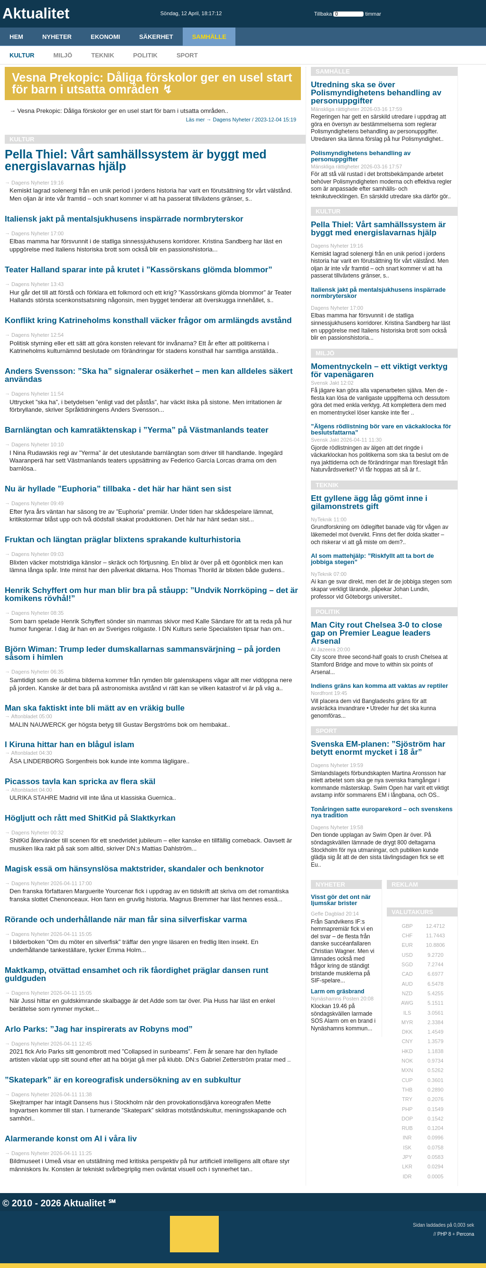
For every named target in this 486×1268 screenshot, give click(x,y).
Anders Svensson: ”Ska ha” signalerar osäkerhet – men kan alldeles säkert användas (149, 375)
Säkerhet (156, 36)
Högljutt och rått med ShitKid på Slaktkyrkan (90, 818)
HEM (16, 36)
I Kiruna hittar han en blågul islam (69, 744)
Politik (145, 55)
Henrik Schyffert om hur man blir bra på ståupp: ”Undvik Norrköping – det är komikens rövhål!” (151, 594)
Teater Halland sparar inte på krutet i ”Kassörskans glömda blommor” (138, 269)
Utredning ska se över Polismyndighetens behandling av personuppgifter (376, 92)
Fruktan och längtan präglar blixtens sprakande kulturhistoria (123, 539)
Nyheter (57, 36)
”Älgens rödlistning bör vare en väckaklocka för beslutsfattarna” (381, 429)
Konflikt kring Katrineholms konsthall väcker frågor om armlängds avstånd (148, 320)
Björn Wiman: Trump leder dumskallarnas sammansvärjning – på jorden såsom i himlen (142, 653)
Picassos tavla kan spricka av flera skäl (80, 781)
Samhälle (209, 36)
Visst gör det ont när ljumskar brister (341, 900)
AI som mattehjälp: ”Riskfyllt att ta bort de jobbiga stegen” (372, 558)
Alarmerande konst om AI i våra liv (71, 1138)
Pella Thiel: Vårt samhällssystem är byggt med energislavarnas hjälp (136, 160)
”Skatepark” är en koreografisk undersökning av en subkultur (123, 1079)
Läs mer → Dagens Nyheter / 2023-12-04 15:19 (241, 119)
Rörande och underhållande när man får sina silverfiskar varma (126, 919)
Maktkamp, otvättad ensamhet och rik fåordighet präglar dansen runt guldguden (136, 974)
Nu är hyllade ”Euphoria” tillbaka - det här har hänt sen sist (118, 488)
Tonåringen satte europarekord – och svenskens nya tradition (382, 812)
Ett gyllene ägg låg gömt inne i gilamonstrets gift (369, 502)
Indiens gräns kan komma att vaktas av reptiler (379, 685)
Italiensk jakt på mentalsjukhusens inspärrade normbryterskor (124, 218)
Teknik (102, 55)
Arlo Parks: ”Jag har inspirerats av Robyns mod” (99, 1029)
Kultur (21, 55)
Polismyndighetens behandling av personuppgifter (361, 156)
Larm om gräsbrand (337, 991)
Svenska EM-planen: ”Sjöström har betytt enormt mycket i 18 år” (378, 748)
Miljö (62, 55)
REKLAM (405, 884)
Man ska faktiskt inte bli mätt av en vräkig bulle (95, 708)
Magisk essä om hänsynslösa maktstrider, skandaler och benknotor (134, 868)
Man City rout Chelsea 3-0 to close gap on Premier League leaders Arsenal (376, 633)
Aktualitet (85, 1203)
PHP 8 (444, 1234)
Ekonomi (105, 36)
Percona (465, 1234)
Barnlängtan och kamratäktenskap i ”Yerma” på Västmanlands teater (137, 430)
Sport (187, 55)
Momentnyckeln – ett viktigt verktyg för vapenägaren (379, 370)
